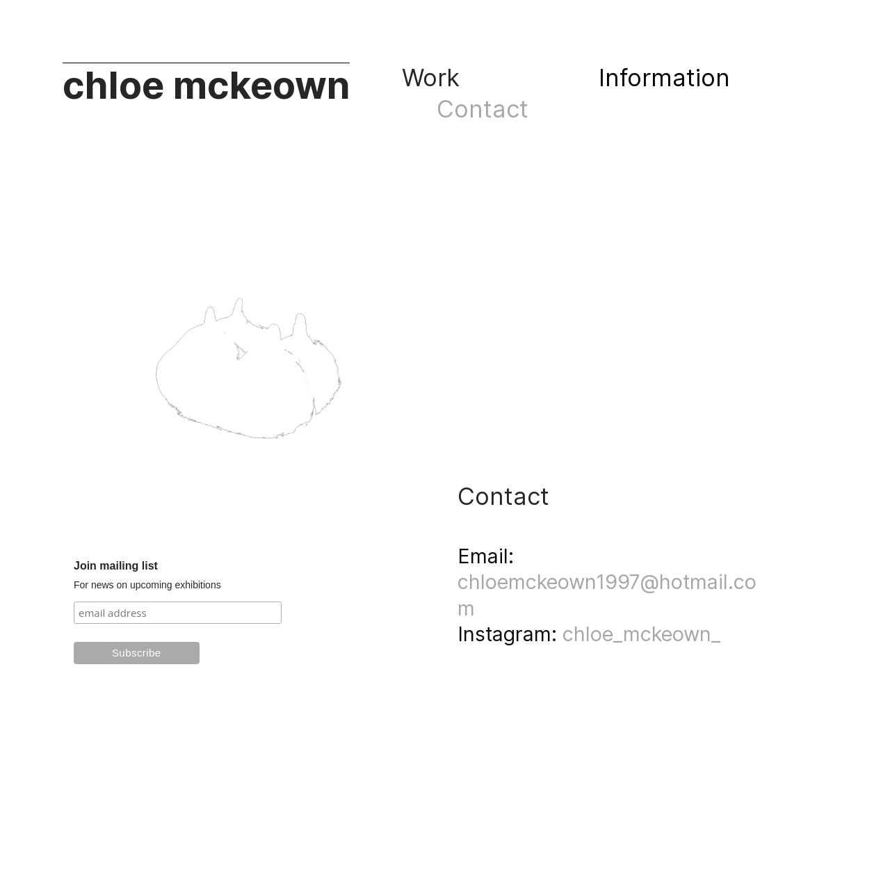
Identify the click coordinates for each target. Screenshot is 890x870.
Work (434, 77)
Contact (489, 109)
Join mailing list (116, 566)
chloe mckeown (206, 85)
